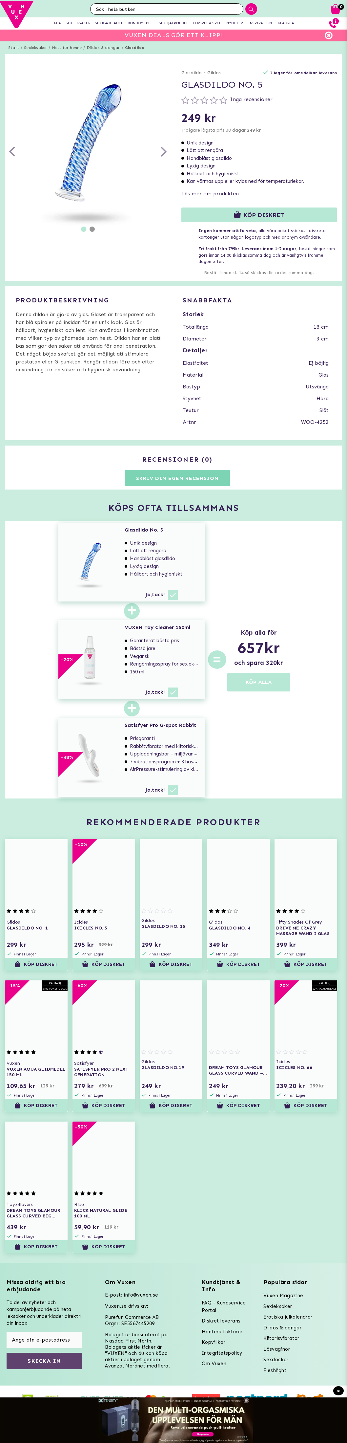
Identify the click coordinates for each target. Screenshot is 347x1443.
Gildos (214, 73)
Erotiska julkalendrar (287, 1317)
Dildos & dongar (103, 47)
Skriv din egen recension (177, 478)
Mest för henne (67, 47)
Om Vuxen (214, 1363)
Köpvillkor (213, 1342)
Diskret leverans (221, 1321)
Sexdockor (276, 1360)
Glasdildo (135, 47)
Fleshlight (274, 1370)
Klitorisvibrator (281, 1338)
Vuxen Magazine (283, 1296)
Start (13, 47)
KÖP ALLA (259, 682)
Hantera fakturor (222, 1332)
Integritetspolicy (222, 1353)
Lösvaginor (276, 1349)
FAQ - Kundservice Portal (224, 1306)
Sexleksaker (35, 47)
